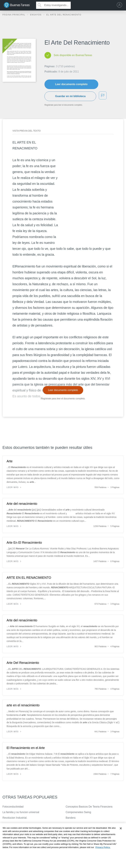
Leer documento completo (71, 84)
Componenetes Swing (78, 812)
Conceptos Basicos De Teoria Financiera (89, 806)
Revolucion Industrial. (14, 817)
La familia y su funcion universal (20, 812)
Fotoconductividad (12, 806)
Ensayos (36, 15)
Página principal (14, 15)
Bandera (70, 817)
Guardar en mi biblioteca (70, 96)
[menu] (120, 5)
